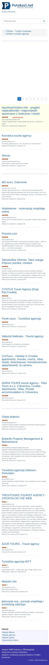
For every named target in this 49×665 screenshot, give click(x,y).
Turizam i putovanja (23, 31)
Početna (8, 31)
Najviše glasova (8, 635)
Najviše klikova (8, 632)
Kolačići (5, 655)
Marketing (11, 12)
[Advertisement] (24, 67)
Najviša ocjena (8, 638)
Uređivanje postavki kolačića (21, 655)
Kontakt (4, 12)
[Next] (45, 99)
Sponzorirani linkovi (10, 640)
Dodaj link (6, 652)
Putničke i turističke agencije (17, 34)
